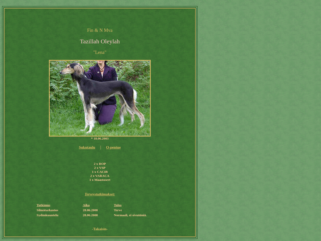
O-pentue (113, 147)
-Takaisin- (100, 229)
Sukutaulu (87, 147)
